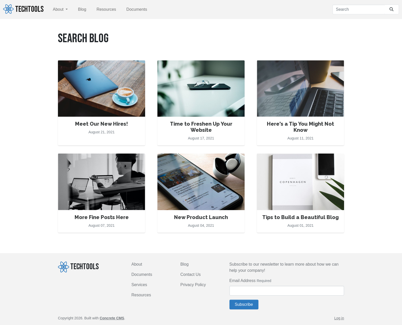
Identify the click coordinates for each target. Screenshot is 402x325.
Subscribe (244, 304)
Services (139, 285)
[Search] (359, 9)
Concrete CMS (112, 318)
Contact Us (190, 274)
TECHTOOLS (23, 9)
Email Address (242, 280)
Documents (136, 9)
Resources (106, 9)
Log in (339, 318)
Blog (82, 9)
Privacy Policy (193, 285)
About (59, 9)
